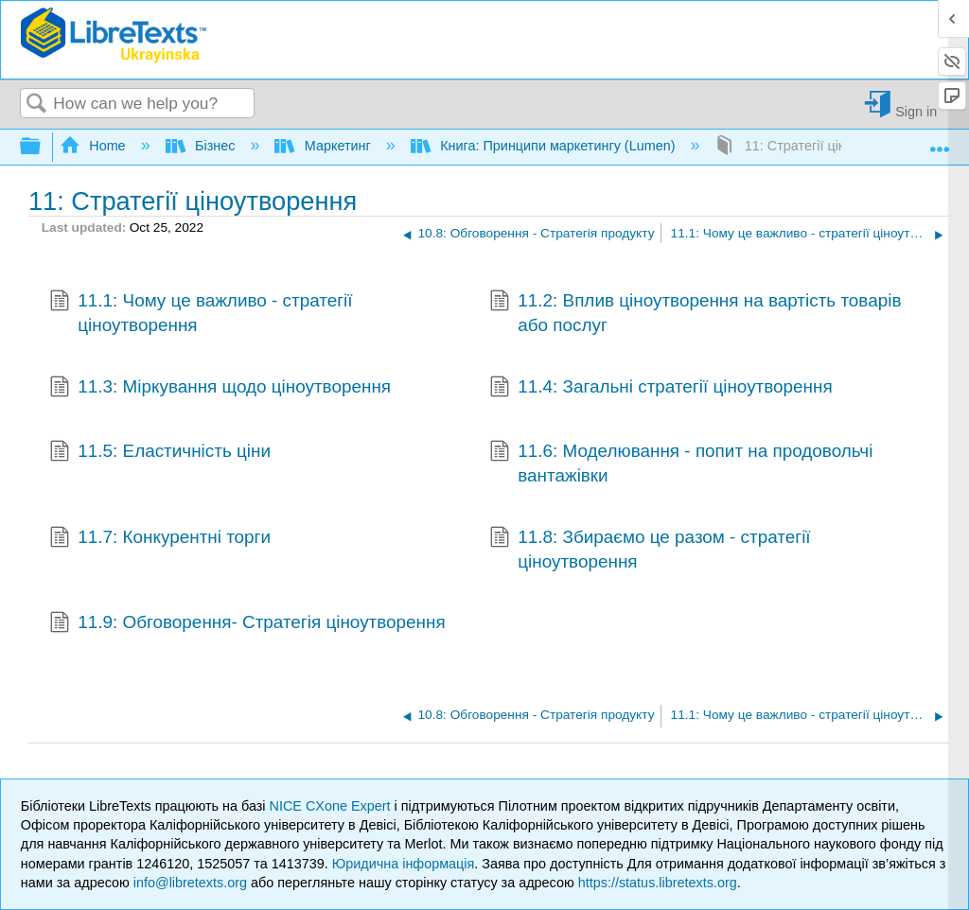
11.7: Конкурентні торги (160, 539)
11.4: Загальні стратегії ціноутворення (661, 389)
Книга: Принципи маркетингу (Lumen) (545, 145)
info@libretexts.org (190, 882)
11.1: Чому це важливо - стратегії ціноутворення (201, 314)
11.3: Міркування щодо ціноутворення (220, 389)
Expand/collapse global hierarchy (42, 147)
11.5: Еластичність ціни (160, 453)
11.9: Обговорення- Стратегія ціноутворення (247, 624)
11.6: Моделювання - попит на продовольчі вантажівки (681, 464)
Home (95, 145)
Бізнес (202, 145)
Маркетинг (324, 145)
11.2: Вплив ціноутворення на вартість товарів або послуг (695, 314)
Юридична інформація (403, 863)
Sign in (916, 111)
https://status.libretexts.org (657, 882)
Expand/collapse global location (939, 141)
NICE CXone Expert (332, 806)
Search (37, 104)
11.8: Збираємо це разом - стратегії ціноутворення (650, 550)
